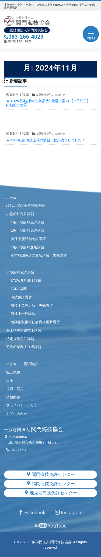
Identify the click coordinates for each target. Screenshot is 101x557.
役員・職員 (15, 389)
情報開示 (13, 397)
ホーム (11, 197)
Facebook (32, 512)
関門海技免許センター (50, 474)
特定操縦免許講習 (20, 339)
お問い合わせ (16, 414)
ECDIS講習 (19, 289)
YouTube (50, 526)
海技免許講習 (21, 297)
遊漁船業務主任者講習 (23, 347)
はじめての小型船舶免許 (25, 206)
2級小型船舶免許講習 (27, 230)
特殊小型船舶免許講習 (28, 239)
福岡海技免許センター (50, 483)
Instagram (69, 512)
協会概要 (13, 372)
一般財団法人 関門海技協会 (50, 542)
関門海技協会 (33, 429)
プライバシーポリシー (23, 405)
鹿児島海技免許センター (50, 492)
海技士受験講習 (23, 314)
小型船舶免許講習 (20, 214)
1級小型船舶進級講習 (27, 247)
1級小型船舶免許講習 (27, 222)
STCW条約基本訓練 (26, 281)
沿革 (9, 380)
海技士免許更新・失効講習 (32, 305)
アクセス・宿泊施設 (22, 364)
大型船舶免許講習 (20, 272)
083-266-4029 (24, 37)
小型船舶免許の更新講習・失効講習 (39, 255)
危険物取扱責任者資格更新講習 (35, 322)
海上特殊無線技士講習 (23, 330)
